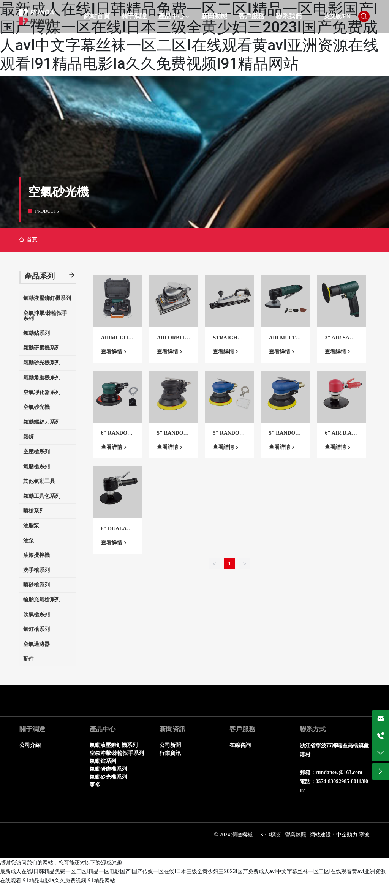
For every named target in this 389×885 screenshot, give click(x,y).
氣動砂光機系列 (108, 777)
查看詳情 (111, 352)
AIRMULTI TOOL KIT (117, 341)
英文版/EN (337, 16)
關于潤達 (32, 729)
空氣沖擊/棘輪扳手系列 (117, 753)
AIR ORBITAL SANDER (172, 341)
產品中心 (102, 729)
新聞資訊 (172, 729)
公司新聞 (170, 745)
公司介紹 (30, 745)
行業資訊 (170, 753)
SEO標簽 (270, 835)
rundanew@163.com (339, 772)
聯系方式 (313, 729)
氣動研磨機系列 (108, 769)
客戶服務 (242, 729)
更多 (95, 785)
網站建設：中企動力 (333, 835)
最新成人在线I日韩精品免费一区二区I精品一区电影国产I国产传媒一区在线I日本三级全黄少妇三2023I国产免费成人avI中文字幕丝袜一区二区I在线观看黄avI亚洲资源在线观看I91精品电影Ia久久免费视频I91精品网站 (189, 36)
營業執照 (295, 835)
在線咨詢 (240, 745)
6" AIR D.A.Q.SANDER (339, 436)
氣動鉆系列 (103, 761)
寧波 (364, 835)
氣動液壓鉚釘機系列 (114, 745)
